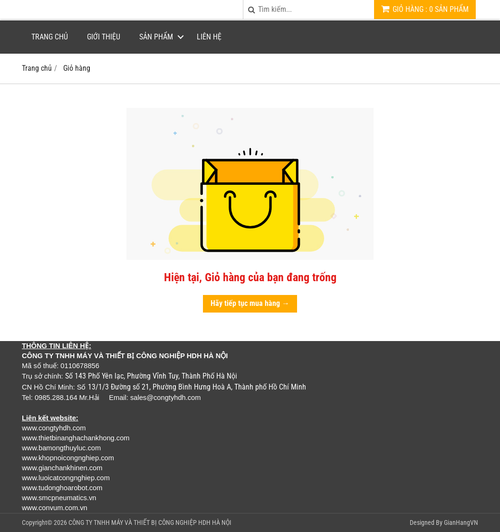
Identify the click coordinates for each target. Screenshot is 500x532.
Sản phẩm (156, 36)
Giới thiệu (103, 36)
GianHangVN (461, 522)
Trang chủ (49, 36)
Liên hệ (209, 36)
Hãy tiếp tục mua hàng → (250, 303)
